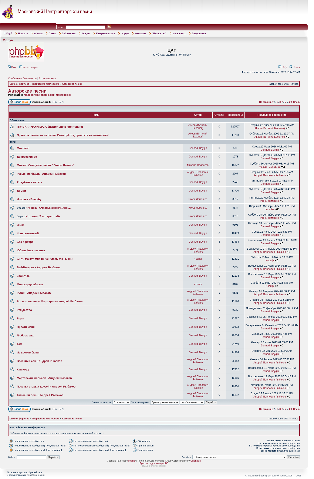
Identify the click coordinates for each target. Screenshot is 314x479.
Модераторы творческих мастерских (47, 94)
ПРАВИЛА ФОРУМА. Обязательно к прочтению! (50, 126)
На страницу (266, 102)
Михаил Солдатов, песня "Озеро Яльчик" (45, 165)
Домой (21, 190)
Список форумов (19, 84)
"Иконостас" (159, 33)
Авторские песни (72, 84)
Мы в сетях (179, 33)
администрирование (154, 466)
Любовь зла (25, 335)
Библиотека (69, 33)
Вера (20, 318)
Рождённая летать (29, 182)
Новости (23, 33)
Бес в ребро (25, 241)
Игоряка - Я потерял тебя (43, 216)
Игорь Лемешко (198, 199)
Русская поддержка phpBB (154, 463)
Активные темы (48, 78)
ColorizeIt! (195, 460)
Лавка (52, 33)
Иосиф (198, 258)
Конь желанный (28, 233)
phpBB (131, 460)
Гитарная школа (105, 33)
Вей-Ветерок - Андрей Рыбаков (38, 267)
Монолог (23, 148)
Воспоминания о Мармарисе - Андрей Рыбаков (50, 301)
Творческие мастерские (45, 84)
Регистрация (28, 67)
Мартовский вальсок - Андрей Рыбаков (44, 378)
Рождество (24, 310)
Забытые (23, 275)
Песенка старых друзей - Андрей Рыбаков (46, 386)
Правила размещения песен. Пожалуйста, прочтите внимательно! (63, 135)
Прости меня (26, 327)
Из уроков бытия (28, 352)
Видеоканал (199, 33)
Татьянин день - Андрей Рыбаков (40, 395)
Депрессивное (27, 156)
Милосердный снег (30, 284)
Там (19, 344)
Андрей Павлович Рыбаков (197, 174)
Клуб (9, 33)
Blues (20, 224)
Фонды (86, 33)
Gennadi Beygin (198, 148)
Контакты (140, 33)
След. (296, 102)
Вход (12, 67)
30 (290, 102)
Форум (125, 33)
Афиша (38, 33)
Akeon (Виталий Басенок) (197, 127)
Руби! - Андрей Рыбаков (34, 293)
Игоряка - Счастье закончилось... (48, 207)
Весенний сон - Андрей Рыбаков (39, 361)
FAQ (282, 67)
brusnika (270, 209)
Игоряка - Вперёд (29, 199)
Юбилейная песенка (31, 250)
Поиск (295, 67)
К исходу (23, 369)
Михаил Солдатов (198, 165)
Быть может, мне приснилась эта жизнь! (45, 258)
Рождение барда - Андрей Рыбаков (41, 173)
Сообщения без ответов (22, 78)
